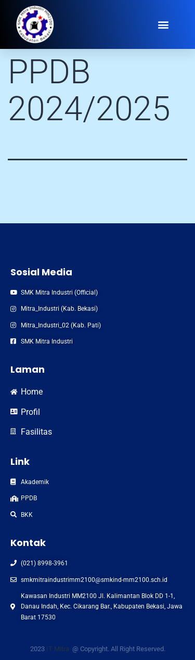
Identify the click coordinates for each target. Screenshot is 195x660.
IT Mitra (58, 649)
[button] (163, 24)
